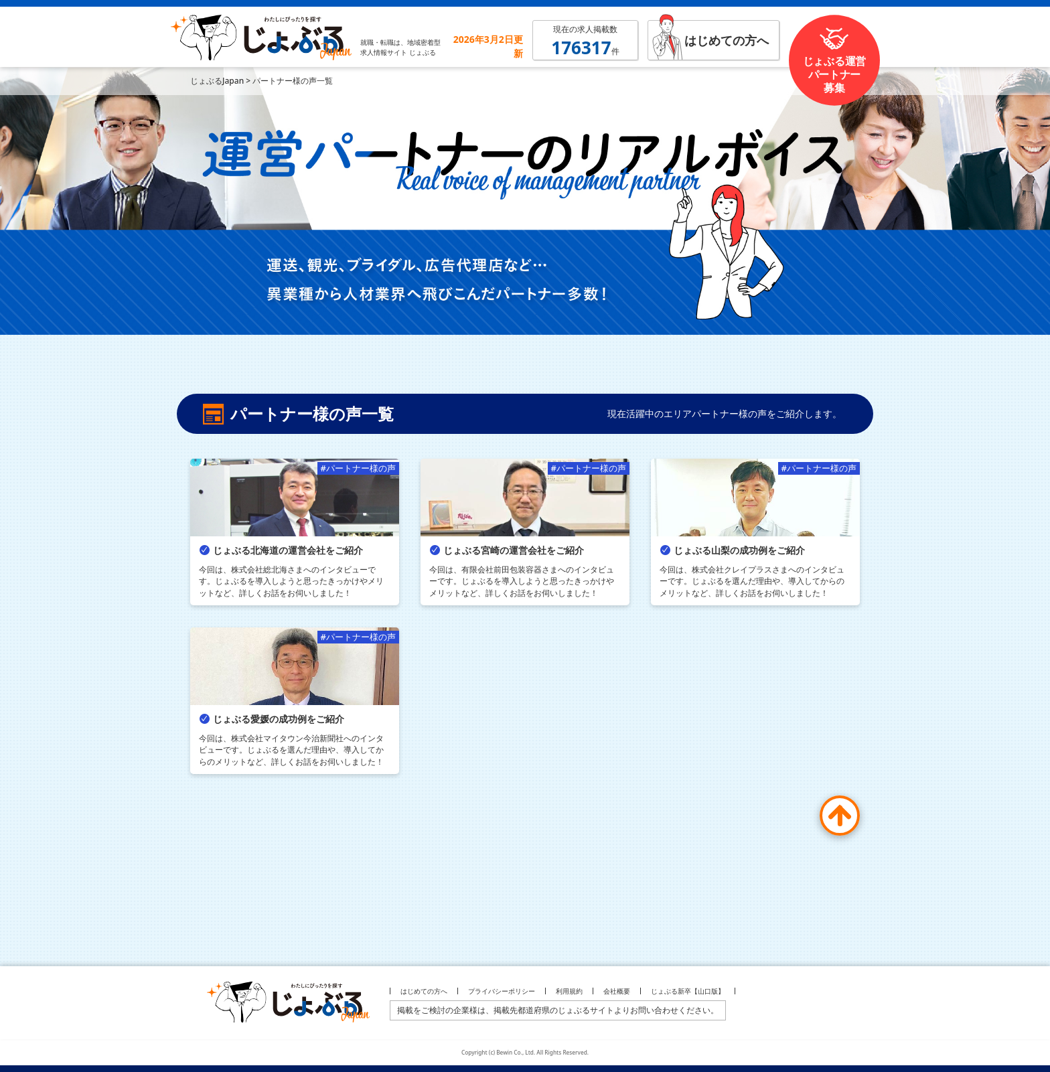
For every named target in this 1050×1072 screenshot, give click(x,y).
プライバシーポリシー (501, 991)
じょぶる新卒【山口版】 (688, 991)
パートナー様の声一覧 (292, 80)
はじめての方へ (726, 40)
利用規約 (569, 991)
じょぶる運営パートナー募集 (834, 74)
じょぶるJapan (217, 80)
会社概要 (616, 991)
